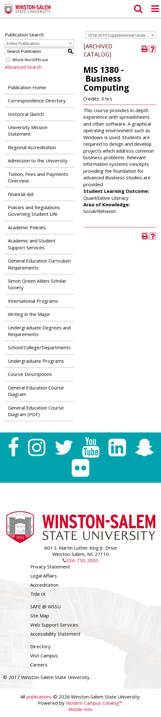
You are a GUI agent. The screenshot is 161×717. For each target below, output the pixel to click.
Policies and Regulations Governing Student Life (34, 210)
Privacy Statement (50, 566)
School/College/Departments (39, 347)
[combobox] (121, 35)
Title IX (38, 594)
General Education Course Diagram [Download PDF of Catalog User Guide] (36, 390)
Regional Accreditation (32, 147)
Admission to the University (38, 160)
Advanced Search (23, 67)
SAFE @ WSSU (45, 606)
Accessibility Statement (55, 634)
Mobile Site (80, 709)
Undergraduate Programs (36, 361)
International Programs (33, 301)
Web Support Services (54, 625)
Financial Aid (20, 194)
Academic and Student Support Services (32, 243)
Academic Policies (27, 227)
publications (39, 696)
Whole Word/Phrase (30, 59)
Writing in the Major (29, 314)
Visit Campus (44, 655)
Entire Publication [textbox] (23, 43)
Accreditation (44, 585)
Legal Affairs (43, 576)
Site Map (39, 615)
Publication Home (27, 87)
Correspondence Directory (37, 100)
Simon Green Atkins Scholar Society (37, 284)
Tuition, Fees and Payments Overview (38, 177)
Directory (40, 646)
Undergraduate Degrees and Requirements (39, 330)
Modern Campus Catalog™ (94, 703)
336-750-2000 (80, 560)
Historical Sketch (26, 114)
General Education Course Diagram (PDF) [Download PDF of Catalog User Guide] (36, 411)
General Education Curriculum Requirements (39, 264)
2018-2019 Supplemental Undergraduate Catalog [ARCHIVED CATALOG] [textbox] (122, 35)
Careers (38, 664)
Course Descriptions (30, 374)
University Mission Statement (27, 130)
